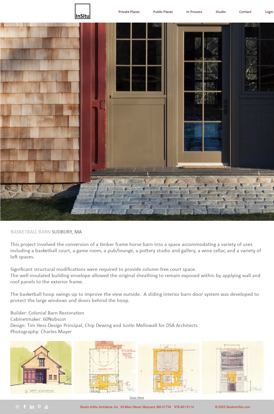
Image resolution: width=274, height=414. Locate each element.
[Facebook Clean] (25, 407)
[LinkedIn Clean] (32, 407)
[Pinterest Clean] (39, 407)
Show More (137, 397)
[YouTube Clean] (46, 407)
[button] (41, 367)
